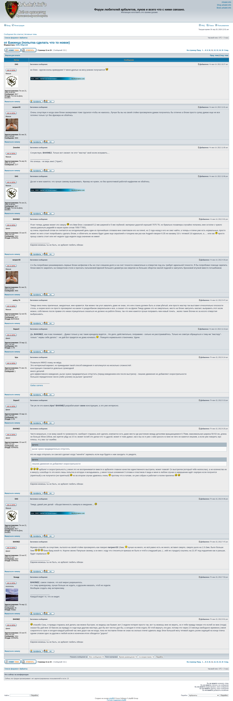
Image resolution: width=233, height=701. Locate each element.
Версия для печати (12, 55)
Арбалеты (24, 38)
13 (217, 50)
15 (222, 50)
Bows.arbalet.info (224, 8)
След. (226, 50)
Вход (7, 25)
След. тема (224, 55)
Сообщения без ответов (13, 34)
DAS (17, 45)
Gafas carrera (36, 385)
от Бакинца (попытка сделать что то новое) (37, 42)
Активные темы (30, 34)
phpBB (111, 698)
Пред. (199, 50)
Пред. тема (214, 55)
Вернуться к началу (12, 101)
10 (209, 50)
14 (220, 50)
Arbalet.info (226, 2)
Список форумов (11, 38)
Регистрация (18, 25)
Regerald (24, 45)
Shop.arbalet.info (224, 5)
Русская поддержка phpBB (116, 700)
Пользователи (222, 25)
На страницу (191, 50)
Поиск (210, 25)
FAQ (202, 25)
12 (214, 50)
